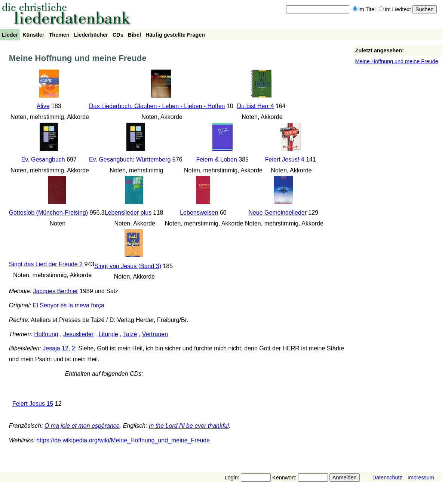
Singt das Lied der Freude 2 (46, 264)
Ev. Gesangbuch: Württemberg (130, 159)
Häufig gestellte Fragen (175, 35)
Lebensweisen (199, 212)
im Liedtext (395, 9)
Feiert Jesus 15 (32, 403)
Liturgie (108, 334)
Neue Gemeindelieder (277, 212)
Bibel (134, 35)
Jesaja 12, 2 (59, 348)
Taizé (130, 334)
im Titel (364, 9)
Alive (43, 106)
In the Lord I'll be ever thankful (189, 426)
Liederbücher (91, 35)
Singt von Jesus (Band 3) (127, 266)
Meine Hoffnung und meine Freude (396, 61)
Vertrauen (155, 334)
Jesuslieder (78, 334)
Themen (59, 35)
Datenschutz (387, 478)
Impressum (421, 478)
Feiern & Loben (216, 159)
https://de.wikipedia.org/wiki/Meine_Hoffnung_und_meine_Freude (123, 440)
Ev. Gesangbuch (43, 159)
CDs (118, 35)
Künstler (33, 35)
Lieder (10, 35)
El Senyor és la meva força (68, 305)
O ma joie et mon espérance (82, 426)
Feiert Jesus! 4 (284, 159)
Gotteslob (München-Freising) (48, 212)
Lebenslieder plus (128, 212)
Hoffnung (46, 334)
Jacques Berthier (55, 291)
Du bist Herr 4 (255, 106)
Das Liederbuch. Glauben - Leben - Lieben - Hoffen (157, 106)
